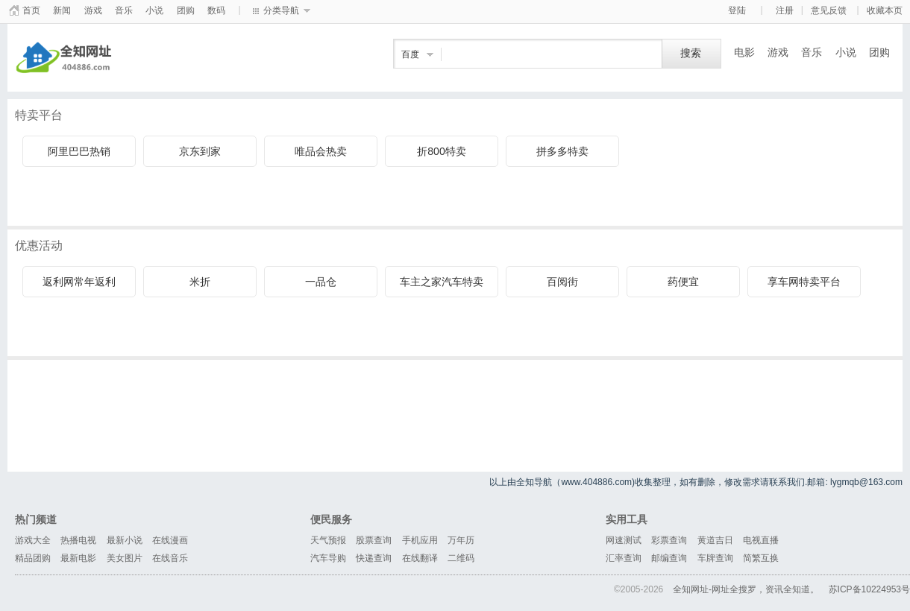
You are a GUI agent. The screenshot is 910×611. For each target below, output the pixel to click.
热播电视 (78, 540)
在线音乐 (170, 558)
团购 (186, 10)
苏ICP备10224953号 (869, 589)
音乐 (124, 10)
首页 (31, 10)
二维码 (461, 558)
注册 (785, 10)
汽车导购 (328, 558)
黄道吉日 (715, 540)
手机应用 (420, 540)
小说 (154, 10)
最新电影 (78, 558)
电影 (744, 52)
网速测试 (623, 540)
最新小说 (124, 540)
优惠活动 (39, 245)
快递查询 (374, 558)
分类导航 (281, 10)
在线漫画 (170, 540)
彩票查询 (669, 540)
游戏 (93, 10)
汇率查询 (623, 558)
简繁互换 (761, 558)
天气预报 (328, 540)
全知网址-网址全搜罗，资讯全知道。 (746, 589)
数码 (216, 10)
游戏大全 (33, 540)
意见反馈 (829, 10)
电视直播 (761, 540)
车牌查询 (715, 558)
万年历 (461, 540)
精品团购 (33, 558)
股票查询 (374, 540)
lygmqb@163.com (866, 482)
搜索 (690, 53)
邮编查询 (669, 558)
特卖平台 (39, 115)
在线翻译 (420, 558)
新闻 (62, 10)
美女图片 (124, 558)
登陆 (737, 10)
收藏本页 (885, 10)
